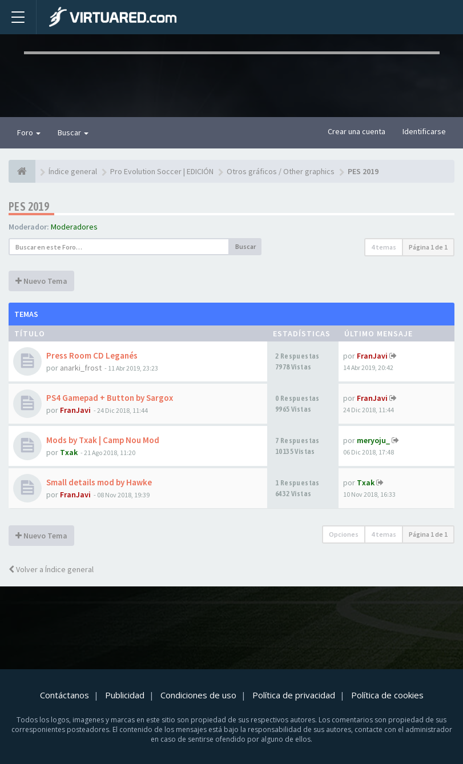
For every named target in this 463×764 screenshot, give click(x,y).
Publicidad (124, 695)
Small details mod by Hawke (99, 482)
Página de (428, 247)
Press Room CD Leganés (92, 355)
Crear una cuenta (356, 131)
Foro (29, 132)
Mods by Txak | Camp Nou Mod (102, 440)
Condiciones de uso (198, 695)
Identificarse (424, 131)
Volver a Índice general (51, 569)
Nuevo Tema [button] (41, 281)
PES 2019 (29, 206)
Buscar (73, 132)
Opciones (344, 534)
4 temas (383, 247)
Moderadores (74, 227)
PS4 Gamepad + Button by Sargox (109, 397)
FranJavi (372, 356)
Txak (69, 452)
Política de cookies (387, 695)
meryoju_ (373, 440)
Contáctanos (64, 695)
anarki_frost (81, 368)
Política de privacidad (293, 695)
